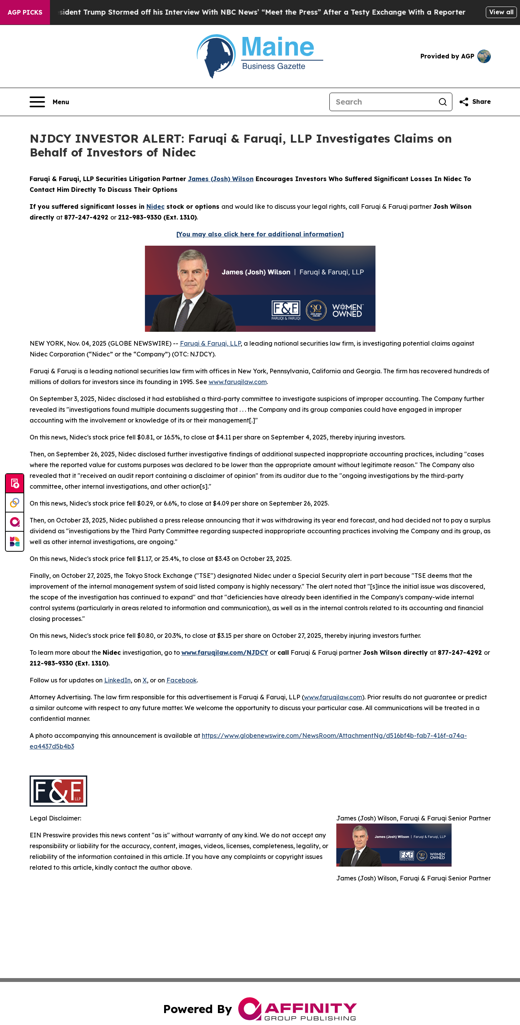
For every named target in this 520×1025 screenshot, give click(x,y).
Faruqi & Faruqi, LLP (210, 343)
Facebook (181, 680)
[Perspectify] (14, 502)
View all (501, 12)
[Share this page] (475, 102)
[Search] (382, 102)
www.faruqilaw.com (238, 382)
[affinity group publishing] (14, 522)
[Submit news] (14, 483)
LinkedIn (117, 680)
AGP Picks (25, 12)
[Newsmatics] (14, 541)
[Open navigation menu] (49, 102)
